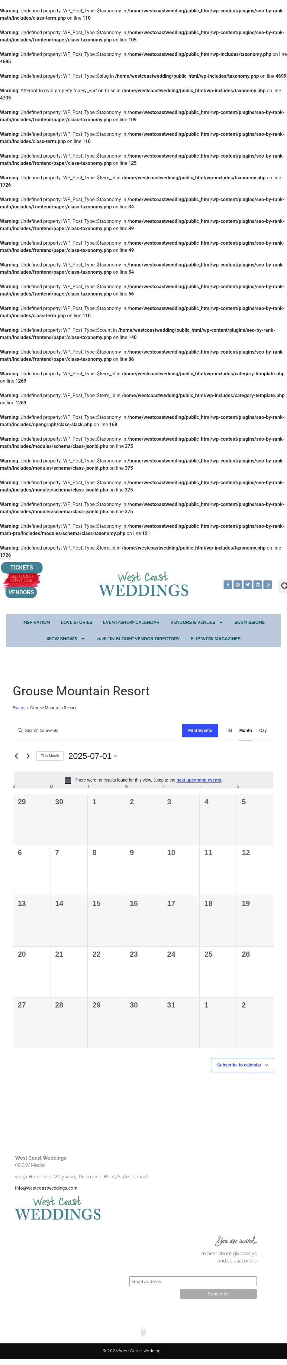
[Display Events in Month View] (245, 730)
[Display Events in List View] (228, 730)
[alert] (143, 780)
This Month (50, 756)
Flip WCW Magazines (215, 639)
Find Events (200, 730)
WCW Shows (66, 638)
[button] (143, 1332)
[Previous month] (16, 755)
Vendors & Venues (197, 622)
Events (19, 707)
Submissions (249, 622)
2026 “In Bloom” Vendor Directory (138, 639)
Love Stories (76, 622)
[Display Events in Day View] (263, 730)
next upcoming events (198, 780)
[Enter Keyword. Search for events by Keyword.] (97, 730)
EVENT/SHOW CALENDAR (131, 622)
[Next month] (28, 755)
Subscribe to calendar (239, 1065)
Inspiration (36, 622)
